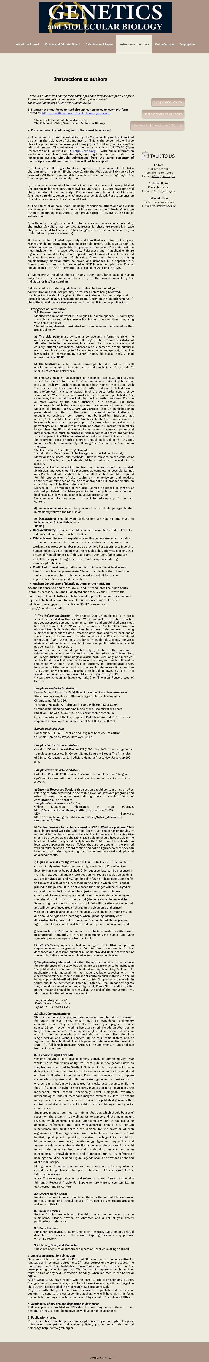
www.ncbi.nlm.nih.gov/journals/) (68, 677)
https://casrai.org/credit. (46, 608)
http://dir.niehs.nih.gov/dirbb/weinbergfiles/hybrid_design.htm (78, 817)
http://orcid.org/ (85, 151)
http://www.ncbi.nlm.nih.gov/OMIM (59, 810)
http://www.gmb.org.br (73, 102)
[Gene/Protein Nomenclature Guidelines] (157, 125)
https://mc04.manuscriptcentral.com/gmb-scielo (76, 113)
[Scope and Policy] (168, 102)
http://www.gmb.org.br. (58, 1328)
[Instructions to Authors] (163, 114)
